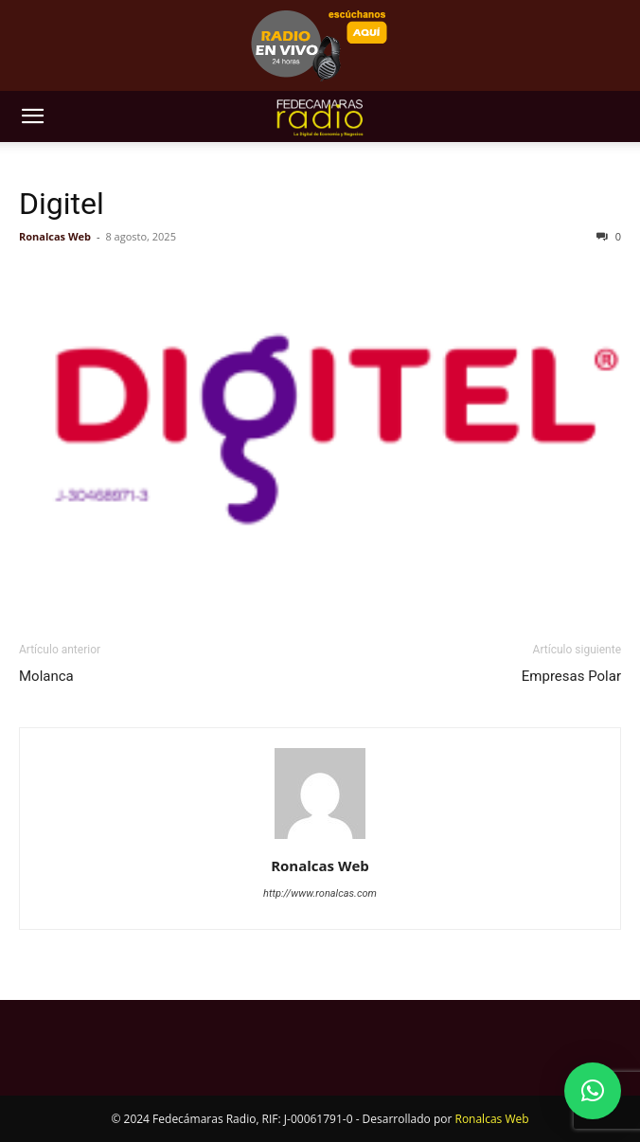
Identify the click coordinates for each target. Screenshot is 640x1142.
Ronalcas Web (55, 236)
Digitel (61, 204)
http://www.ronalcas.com (320, 893)
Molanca (46, 676)
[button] (32, 116)
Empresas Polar (571, 676)
